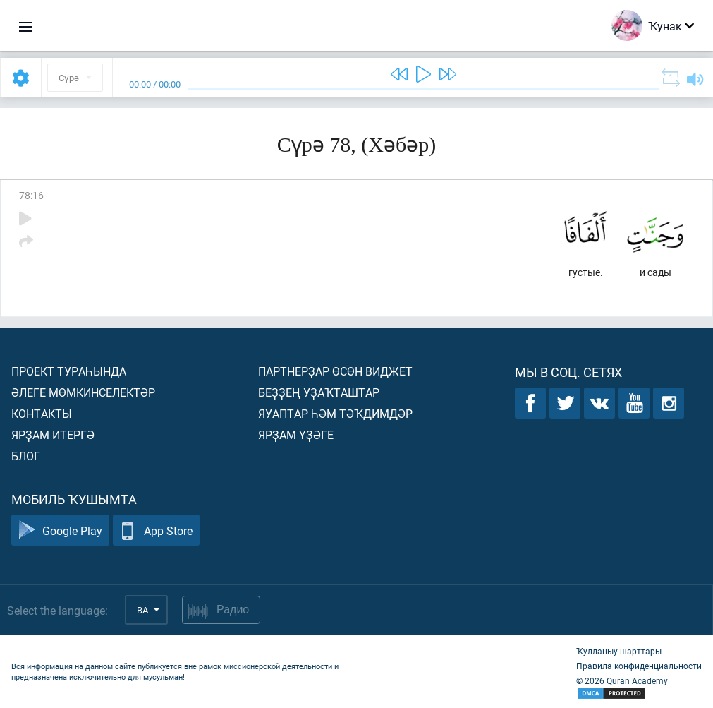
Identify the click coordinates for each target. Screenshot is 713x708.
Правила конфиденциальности (639, 665)
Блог (25, 455)
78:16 (31, 195)
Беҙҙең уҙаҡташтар (318, 392)
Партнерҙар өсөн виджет (335, 371)
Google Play (60, 530)
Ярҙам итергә (53, 434)
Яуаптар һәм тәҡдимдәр (335, 413)
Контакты (41, 413)
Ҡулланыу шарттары (619, 650)
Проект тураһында (68, 371)
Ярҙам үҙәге (296, 434)
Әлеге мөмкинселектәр (83, 392)
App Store (156, 530)
